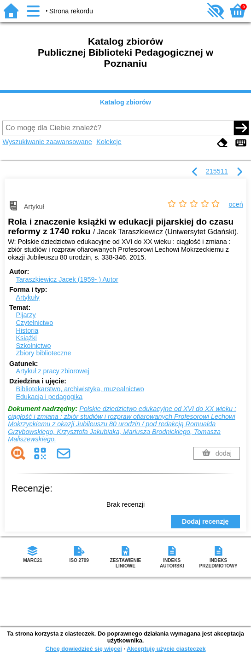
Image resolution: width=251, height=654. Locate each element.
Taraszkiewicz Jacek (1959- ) (67, 279)
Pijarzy (25, 314)
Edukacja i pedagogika (49, 396)
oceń (236, 204)
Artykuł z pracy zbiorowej (52, 371)
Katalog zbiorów (125, 102)
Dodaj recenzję (205, 521)
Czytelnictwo (34, 322)
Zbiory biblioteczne (43, 353)
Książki (26, 337)
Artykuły (27, 297)
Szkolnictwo (33, 345)
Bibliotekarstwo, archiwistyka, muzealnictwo (80, 389)
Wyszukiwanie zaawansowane (47, 141)
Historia (27, 330)
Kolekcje (108, 141)
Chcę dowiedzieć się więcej (83, 648)
